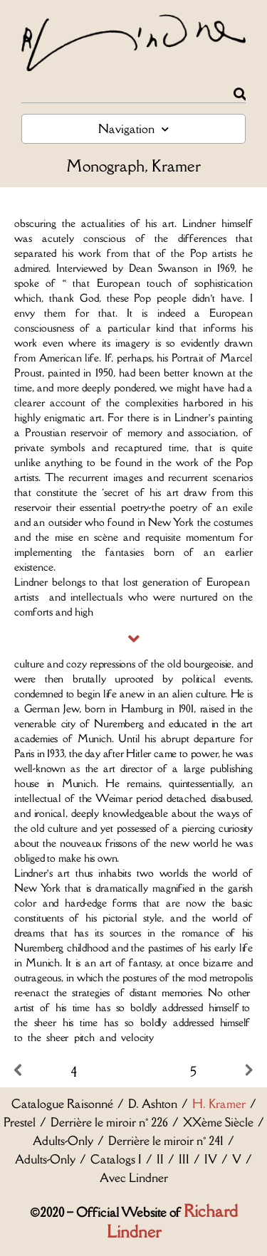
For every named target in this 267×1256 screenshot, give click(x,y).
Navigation (133, 129)
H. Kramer (219, 1104)
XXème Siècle (218, 1122)
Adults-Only (63, 1141)
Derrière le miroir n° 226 (109, 1122)
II (160, 1159)
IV (210, 1159)
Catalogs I (116, 1159)
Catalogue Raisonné (62, 1104)
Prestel (20, 1122)
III (184, 1159)
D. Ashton (152, 1104)
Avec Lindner (134, 1178)
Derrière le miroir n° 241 (166, 1141)
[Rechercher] (240, 93)
